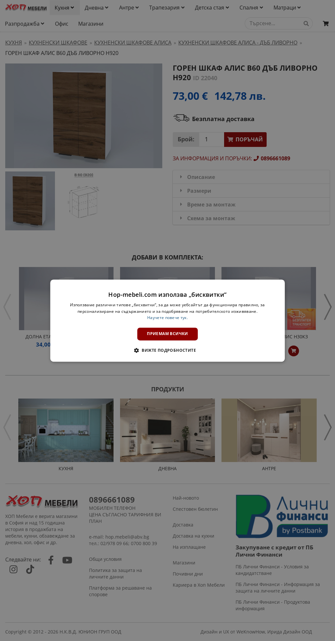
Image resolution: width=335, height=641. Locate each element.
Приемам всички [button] (167, 334)
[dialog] (167, 320)
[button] (167, 350)
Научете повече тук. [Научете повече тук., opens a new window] (167, 318)
